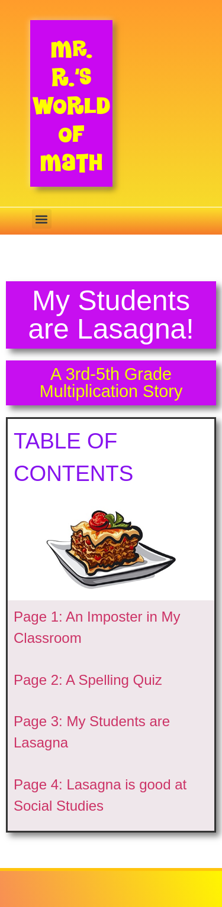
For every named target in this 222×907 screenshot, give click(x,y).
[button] (42, 219)
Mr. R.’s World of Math (71, 105)
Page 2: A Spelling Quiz (88, 680)
